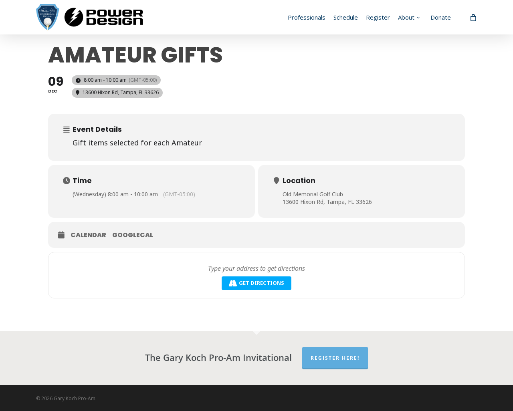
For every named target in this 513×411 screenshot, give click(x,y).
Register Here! (335, 358)
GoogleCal (132, 235)
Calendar (88, 235)
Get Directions (256, 283)
